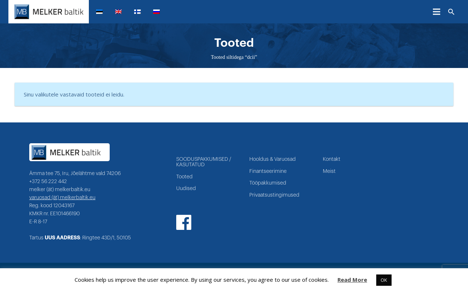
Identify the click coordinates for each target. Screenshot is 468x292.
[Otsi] (451, 12)
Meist (329, 171)
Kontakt (331, 159)
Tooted (184, 176)
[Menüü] (437, 12)
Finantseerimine (268, 171)
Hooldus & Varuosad (272, 159)
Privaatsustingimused (274, 195)
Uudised (186, 188)
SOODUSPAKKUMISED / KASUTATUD (203, 162)
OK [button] (384, 280)
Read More (352, 279)
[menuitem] (102, 11)
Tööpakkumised (267, 183)
